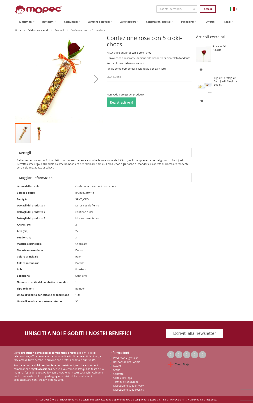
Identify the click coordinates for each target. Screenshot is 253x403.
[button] (96, 79)
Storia (116, 370)
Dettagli (25, 153)
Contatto (118, 373)
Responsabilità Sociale (126, 362)
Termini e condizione (125, 381)
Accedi (208, 9)
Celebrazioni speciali (38, 30)
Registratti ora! (121, 102)
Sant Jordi (60, 30)
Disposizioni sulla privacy (128, 385)
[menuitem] (27, 21)
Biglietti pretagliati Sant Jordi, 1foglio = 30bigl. (225, 81)
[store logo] (38, 9)
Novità (117, 366)
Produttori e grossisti (125, 358)
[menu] (126, 21)
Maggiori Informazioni (36, 178)
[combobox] (177, 9)
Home (18, 30)
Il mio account (219, 9)
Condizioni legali (123, 377)
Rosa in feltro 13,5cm (221, 48)
